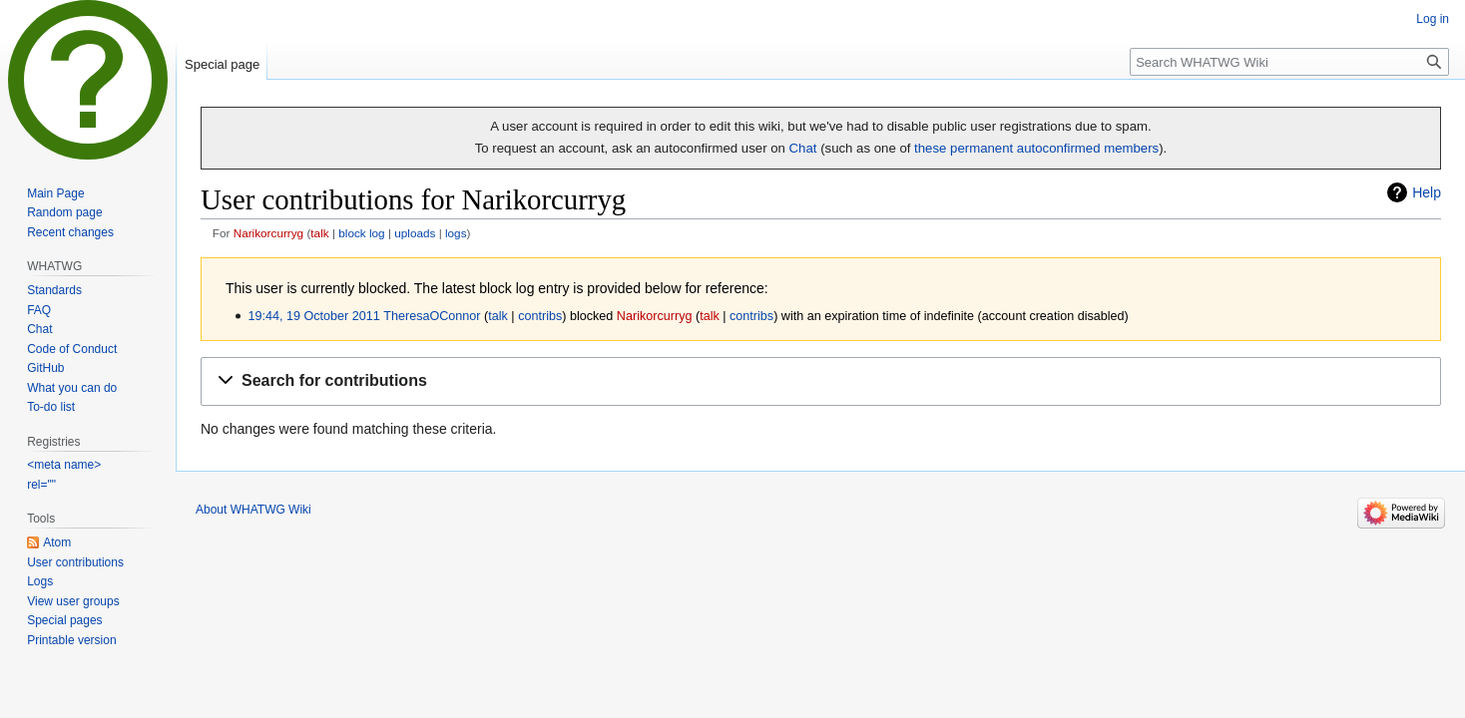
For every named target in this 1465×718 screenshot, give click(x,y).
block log (361, 232)
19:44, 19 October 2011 (313, 316)
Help (1426, 192)
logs (456, 232)
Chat (803, 148)
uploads (414, 232)
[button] (821, 381)
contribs (540, 316)
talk (319, 232)
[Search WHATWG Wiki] (1289, 62)
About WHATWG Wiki (253, 510)
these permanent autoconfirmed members (1036, 148)
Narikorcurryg (269, 232)
